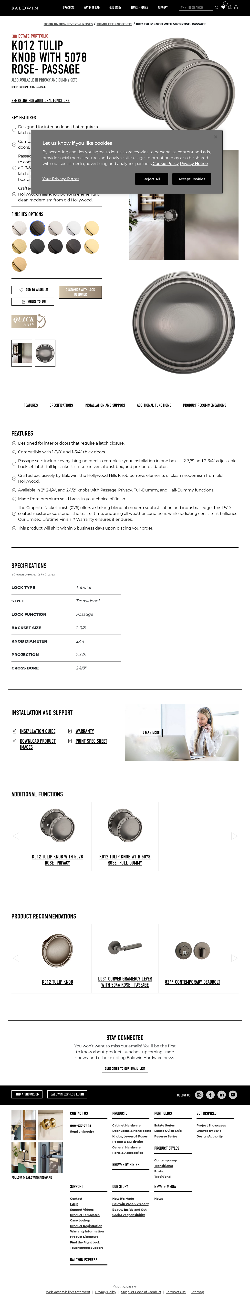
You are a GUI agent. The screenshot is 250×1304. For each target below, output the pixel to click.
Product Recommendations (204, 405)
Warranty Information (87, 1231)
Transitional (163, 1166)
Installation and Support (105, 405)
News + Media (139, 8)
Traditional (162, 1177)
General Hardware (126, 1147)
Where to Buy (34, 301)
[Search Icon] (216, 7)
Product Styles (166, 1148)
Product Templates (85, 1215)
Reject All (152, 179)
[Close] (215, 137)
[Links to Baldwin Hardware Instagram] (199, 1094)
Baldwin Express (83, 1259)
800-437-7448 (80, 1125)
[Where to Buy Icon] (229, 8)
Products (68, 8)
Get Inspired (92, 8)
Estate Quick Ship (168, 1131)
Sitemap (197, 1292)
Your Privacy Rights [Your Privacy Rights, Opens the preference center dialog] (60, 179)
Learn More (151, 732)
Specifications (61, 405)
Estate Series (164, 1125)
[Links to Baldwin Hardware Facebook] (210, 1094)
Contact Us (79, 1113)
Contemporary (165, 1160)
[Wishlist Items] (223, 8)
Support (162, 8)
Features (31, 405)
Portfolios (163, 1113)
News (158, 1198)
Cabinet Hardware (126, 1125)
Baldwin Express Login (67, 1094)
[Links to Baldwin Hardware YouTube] (233, 1094)
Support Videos (82, 1209)
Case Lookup (80, 1220)
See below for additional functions (40, 100)
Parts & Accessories (127, 1153)
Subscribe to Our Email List (125, 1068)
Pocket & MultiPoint (127, 1142)
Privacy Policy (105, 1292)
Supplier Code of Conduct (141, 1292)
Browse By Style (209, 1131)
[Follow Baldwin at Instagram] (37, 1177)
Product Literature (84, 1237)
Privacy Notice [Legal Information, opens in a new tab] (194, 163)
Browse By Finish (125, 1164)
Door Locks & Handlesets (131, 1131)
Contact (76, 1198)
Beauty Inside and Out (129, 1209)
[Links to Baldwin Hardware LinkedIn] (221, 1094)
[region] (127, 162)
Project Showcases (211, 1125)
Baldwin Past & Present (130, 1204)
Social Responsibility (128, 1215)
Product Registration (86, 1226)
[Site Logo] (24, 8)
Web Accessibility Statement (68, 1292)
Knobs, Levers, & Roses (130, 1136)
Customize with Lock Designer (80, 292)
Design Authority (210, 1136)
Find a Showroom (27, 1094)
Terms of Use (176, 1292)
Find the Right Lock (85, 1242)
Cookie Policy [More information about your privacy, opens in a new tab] (166, 163)
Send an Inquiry (82, 1131)
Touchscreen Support (86, 1248)
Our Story (115, 8)
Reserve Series (165, 1136)
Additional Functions (154, 405)
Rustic (159, 1171)
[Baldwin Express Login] (236, 8)
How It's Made (123, 1198)
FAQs (74, 1204)
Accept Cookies (191, 179)
